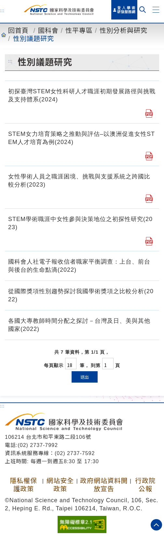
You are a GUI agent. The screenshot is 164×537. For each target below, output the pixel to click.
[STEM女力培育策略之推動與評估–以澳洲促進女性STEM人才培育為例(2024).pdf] (149, 156)
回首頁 (18, 30)
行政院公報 (145, 484)
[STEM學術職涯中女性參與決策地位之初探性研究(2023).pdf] (149, 241)
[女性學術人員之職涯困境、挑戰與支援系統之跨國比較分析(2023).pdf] (149, 198)
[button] (156, 10)
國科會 (48, 30)
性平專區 (79, 30)
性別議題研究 (33, 38)
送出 (84, 377)
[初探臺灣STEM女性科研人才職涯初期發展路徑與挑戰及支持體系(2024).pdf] (149, 113)
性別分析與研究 (123, 30)
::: (2, 10)
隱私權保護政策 (23, 484)
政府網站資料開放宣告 (104, 484)
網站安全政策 (60, 484)
